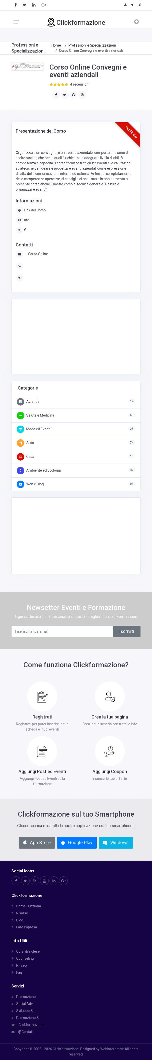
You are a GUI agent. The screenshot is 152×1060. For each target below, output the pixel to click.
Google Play (76, 842)
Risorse (20, 913)
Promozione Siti (27, 1018)
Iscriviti (126, 631)
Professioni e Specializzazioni (92, 45)
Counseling (23, 958)
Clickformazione (28, 1025)
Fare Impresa (24, 927)
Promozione (24, 997)
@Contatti (23, 1032)
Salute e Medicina (35, 415)
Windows (116, 842)
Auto (25, 443)
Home (56, 45)
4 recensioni (79, 84)
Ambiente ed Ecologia (39, 470)
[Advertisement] (55, 335)
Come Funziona (26, 906)
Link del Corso (34, 210)
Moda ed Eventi (33, 429)
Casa (25, 457)
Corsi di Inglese (26, 951)
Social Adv (22, 1004)
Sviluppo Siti (24, 1011)
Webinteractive (112, 1049)
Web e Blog (30, 484)
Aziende (28, 402)
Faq (17, 972)
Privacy (20, 965)
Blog (17, 920)
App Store (37, 842)
